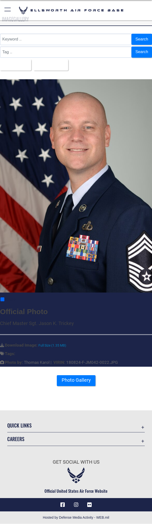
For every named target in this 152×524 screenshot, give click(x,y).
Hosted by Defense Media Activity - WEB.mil (76, 518)
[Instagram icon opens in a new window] (76, 504)
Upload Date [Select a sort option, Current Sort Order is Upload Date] (50, 64)
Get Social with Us (76, 462)
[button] (8, 10)
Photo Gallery (76, 380)
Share (8, 300)
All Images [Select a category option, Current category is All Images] (14, 64)
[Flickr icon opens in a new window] (89, 504)
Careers (15, 439)
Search (141, 39)
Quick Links (19, 425)
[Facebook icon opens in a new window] (62, 504)
